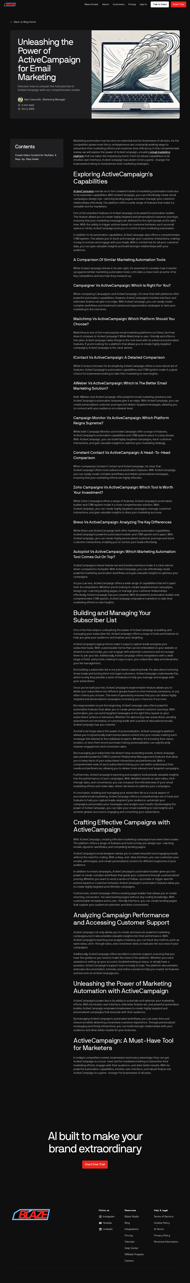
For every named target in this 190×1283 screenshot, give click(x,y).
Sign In (143, 4)
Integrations (132, 1229)
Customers (119, 4)
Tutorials (129, 1242)
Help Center (131, 1248)
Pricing (132, 4)
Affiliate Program (134, 1254)
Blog (127, 1223)
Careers (129, 1261)
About (105, 4)
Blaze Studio (91, 4)
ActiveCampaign (83, 191)
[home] (10, 4)
